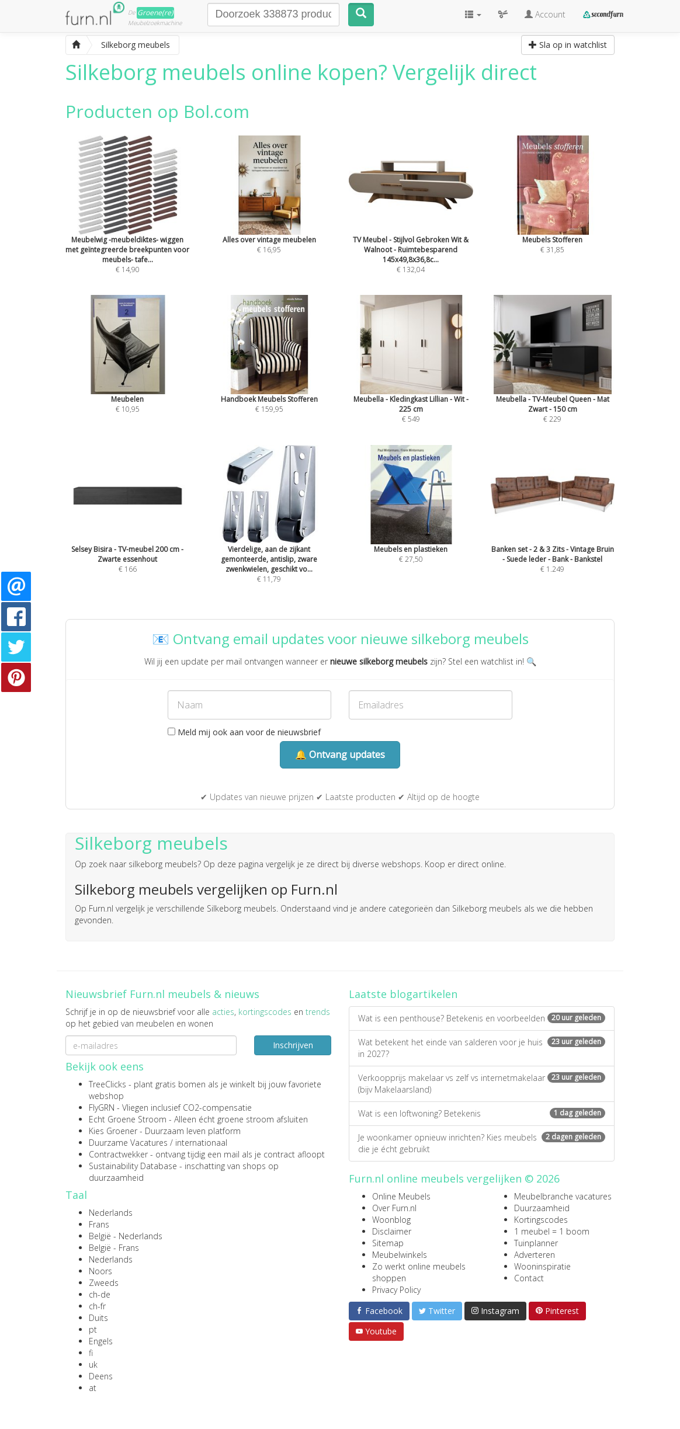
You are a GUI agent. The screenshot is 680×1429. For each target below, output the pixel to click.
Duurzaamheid (542, 1208)
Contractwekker (118, 1154)
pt (93, 1329)
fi (91, 1352)
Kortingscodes (541, 1219)
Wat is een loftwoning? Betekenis (481, 1113)
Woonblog (391, 1219)
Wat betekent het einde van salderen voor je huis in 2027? (481, 1048)
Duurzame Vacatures (128, 1142)
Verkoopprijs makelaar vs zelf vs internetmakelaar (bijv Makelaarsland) (481, 1083)
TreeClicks (107, 1084)
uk (93, 1364)
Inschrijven (293, 1045)
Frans (99, 1224)
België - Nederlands (125, 1236)
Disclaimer (391, 1231)
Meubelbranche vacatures (563, 1196)
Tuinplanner (536, 1243)
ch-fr (97, 1306)
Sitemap (388, 1243)
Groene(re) (155, 13)
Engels (101, 1341)
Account (545, 14)
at (92, 1387)
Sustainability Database (133, 1165)
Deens (101, 1376)
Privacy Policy (396, 1289)
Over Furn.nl (394, 1208)
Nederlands (111, 1212)
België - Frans (114, 1247)
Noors (100, 1271)
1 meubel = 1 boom (551, 1231)
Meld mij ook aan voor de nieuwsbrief (244, 732)
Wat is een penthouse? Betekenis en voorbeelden (481, 1018)
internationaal (201, 1142)
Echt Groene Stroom (127, 1119)
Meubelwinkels (399, 1254)
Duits (98, 1317)
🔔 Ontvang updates (340, 754)
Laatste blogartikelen (403, 994)
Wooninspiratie (542, 1266)
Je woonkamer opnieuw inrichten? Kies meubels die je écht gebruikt (481, 1143)
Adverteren (534, 1254)
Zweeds (104, 1282)
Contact (529, 1278)
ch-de (99, 1294)
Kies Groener (113, 1130)
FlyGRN (102, 1107)
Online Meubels (401, 1196)
